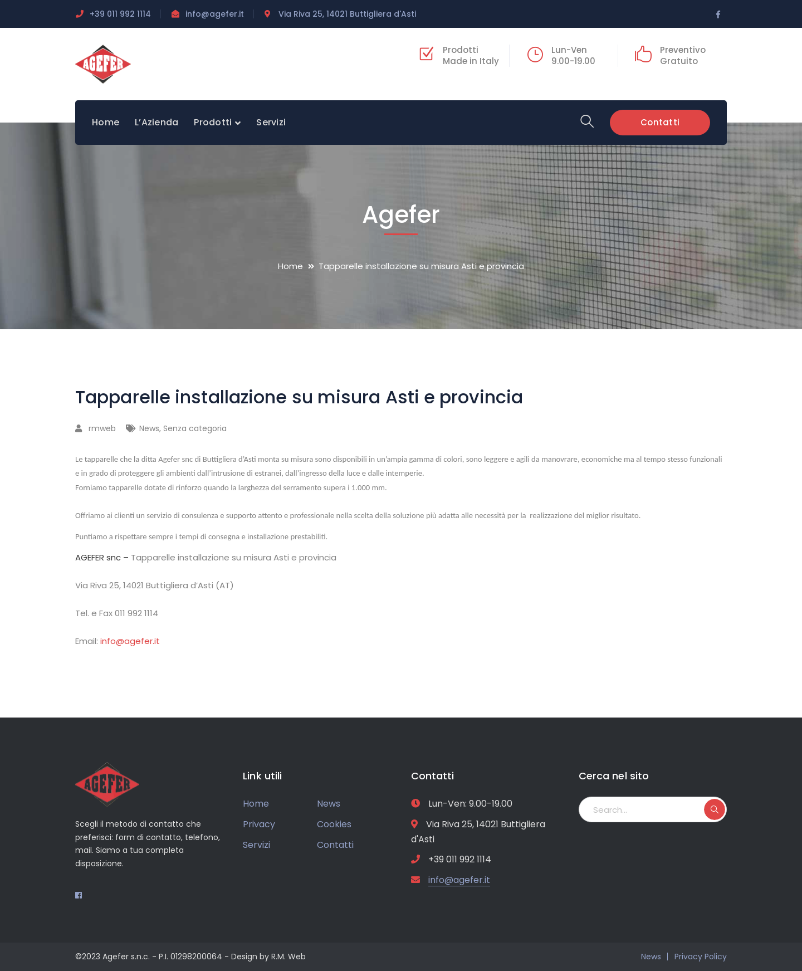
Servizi (256, 844)
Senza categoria (195, 428)
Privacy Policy (700, 956)
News (149, 428)
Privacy (259, 824)
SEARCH (714, 809)
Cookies (334, 824)
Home (290, 266)
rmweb (102, 428)
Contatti (659, 122)
